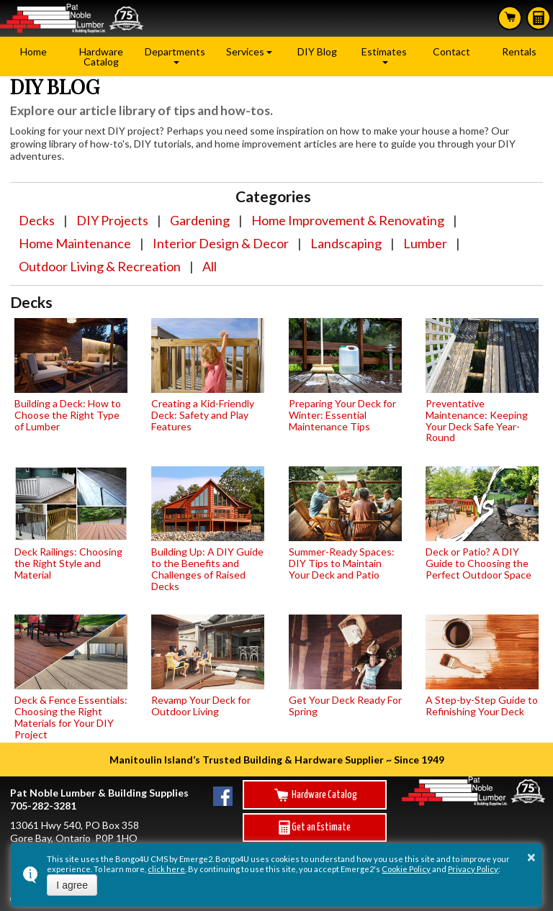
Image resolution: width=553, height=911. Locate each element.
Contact (451, 51)
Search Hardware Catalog (510, 17)
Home (33, 51)
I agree (72, 885)
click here (166, 869)
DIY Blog (317, 51)
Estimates (538, 18)
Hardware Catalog (101, 56)
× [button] (531, 857)
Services (245, 51)
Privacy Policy (473, 869)
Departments (175, 51)
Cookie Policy (406, 869)
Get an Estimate (315, 827)
